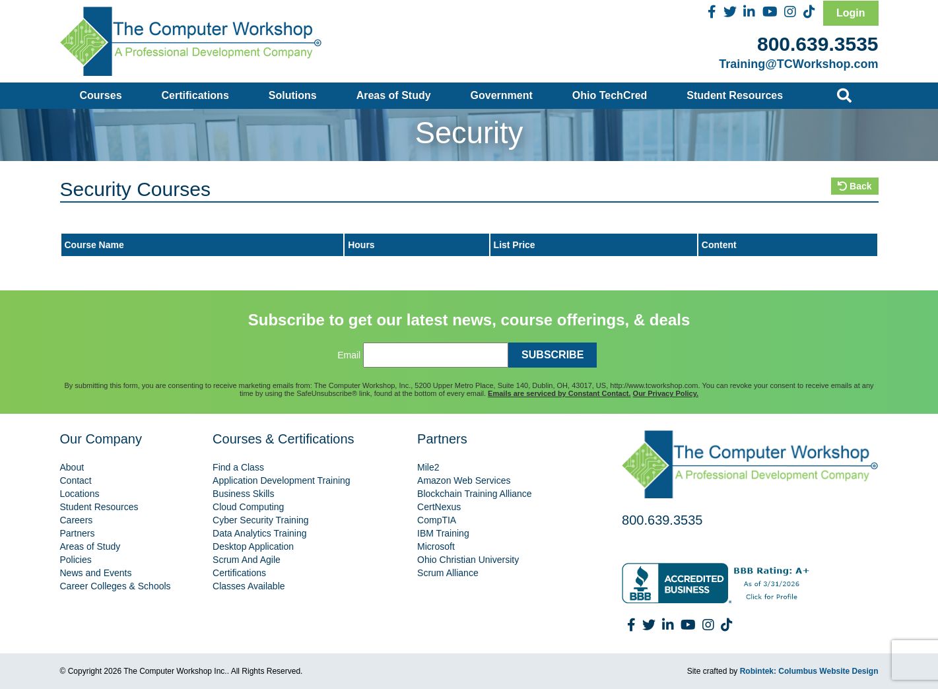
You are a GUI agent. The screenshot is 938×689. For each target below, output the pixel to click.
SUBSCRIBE (552, 354)
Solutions (293, 95)
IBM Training (443, 533)
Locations (80, 493)
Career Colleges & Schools (115, 586)
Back (854, 186)
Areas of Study (393, 95)
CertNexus (439, 507)
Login (850, 12)
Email (348, 355)
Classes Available (249, 586)
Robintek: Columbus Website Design (809, 671)
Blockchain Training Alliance (474, 493)
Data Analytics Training (259, 533)
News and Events (96, 573)
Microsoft (436, 546)
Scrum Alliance (448, 573)
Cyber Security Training (261, 520)
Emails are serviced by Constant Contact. (559, 393)
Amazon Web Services (463, 480)
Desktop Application (253, 546)
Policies (76, 559)
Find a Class (238, 467)
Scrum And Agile (247, 559)
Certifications (195, 95)
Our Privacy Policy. (665, 393)
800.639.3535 (818, 44)
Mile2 (428, 467)
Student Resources (735, 95)
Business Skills (243, 493)
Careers (76, 520)
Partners (77, 533)
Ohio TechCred (610, 95)
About (72, 467)
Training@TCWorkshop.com (798, 64)
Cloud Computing (248, 507)
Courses (101, 95)
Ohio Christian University (468, 559)
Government (502, 95)
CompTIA (436, 520)
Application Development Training (282, 480)
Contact (76, 480)
